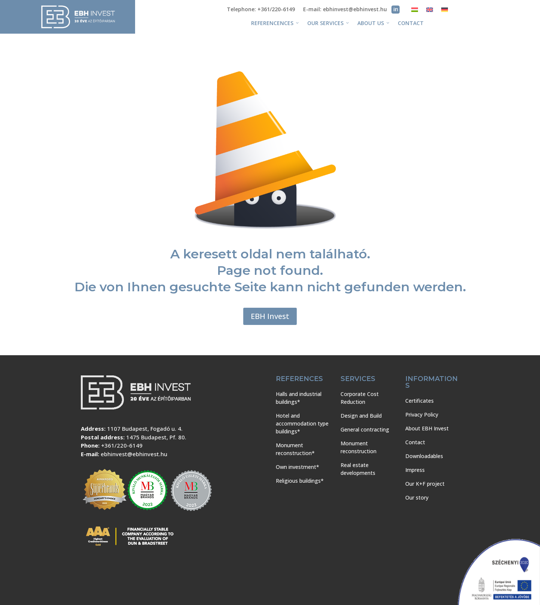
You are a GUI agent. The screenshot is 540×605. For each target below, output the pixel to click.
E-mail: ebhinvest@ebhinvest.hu (345, 10)
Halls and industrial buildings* (298, 397)
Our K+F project (425, 483)
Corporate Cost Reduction (360, 397)
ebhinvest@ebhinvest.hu (134, 454)
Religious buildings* (300, 480)
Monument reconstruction (358, 447)
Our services (328, 23)
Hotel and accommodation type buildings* (302, 423)
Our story (416, 497)
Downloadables (424, 456)
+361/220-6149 (122, 445)
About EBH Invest (427, 428)
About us (373, 23)
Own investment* (297, 466)
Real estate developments (358, 468)
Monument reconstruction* (295, 449)
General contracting (365, 429)
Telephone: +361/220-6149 (261, 10)
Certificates (419, 400)
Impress (415, 469)
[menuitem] (414, 11)
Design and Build (361, 415)
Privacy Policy (421, 414)
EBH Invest (270, 316)
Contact (411, 23)
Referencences (275, 23)
